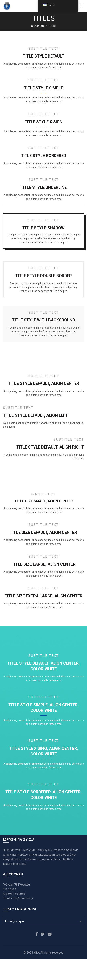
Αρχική (39, 25)
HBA (36, 952)
